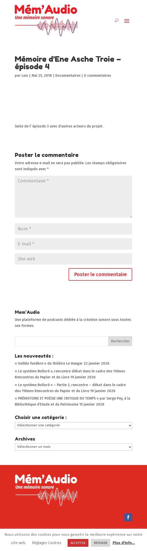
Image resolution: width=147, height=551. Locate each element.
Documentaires (67, 75)
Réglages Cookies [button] (46, 543)
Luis (25, 75)
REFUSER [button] (100, 543)
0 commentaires (97, 75)
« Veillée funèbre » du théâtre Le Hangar (49, 363)
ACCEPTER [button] (78, 543)
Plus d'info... (124, 543)
